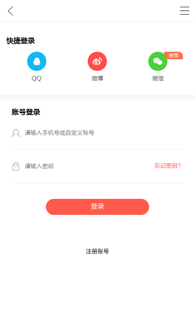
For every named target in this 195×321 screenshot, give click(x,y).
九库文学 (10, 10)
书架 (184, 10)
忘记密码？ (168, 166)
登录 (97, 206)
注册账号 (97, 251)
